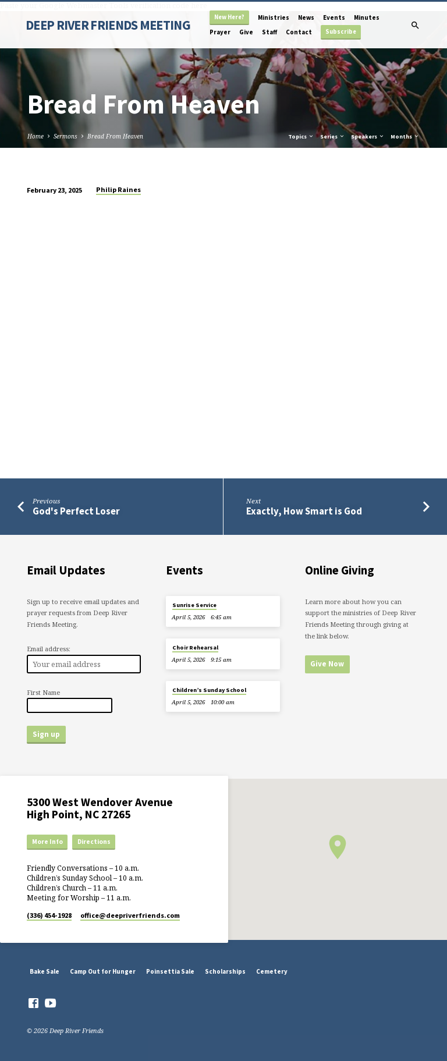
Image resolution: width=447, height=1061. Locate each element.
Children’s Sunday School (209, 690)
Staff (269, 32)
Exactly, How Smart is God (304, 511)
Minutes (366, 17)
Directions (94, 842)
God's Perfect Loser (76, 511)
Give (246, 32)
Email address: (48, 648)
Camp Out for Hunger (103, 971)
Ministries (273, 17)
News (306, 17)
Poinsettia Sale (170, 971)
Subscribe (340, 32)
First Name (43, 692)
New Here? (229, 17)
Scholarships (225, 971)
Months (405, 136)
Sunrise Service (194, 605)
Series (332, 136)
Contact (299, 32)
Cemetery (272, 971)
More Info (47, 842)
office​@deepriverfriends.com (130, 915)
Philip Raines (118, 189)
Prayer (220, 32)
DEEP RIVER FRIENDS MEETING (108, 25)
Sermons (65, 136)
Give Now (327, 664)
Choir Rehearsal (195, 647)
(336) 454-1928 (49, 915)
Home (35, 136)
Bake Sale (44, 971)
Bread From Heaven (115, 136)
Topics (301, 136)
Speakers (368, 136)
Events (334, 17)
